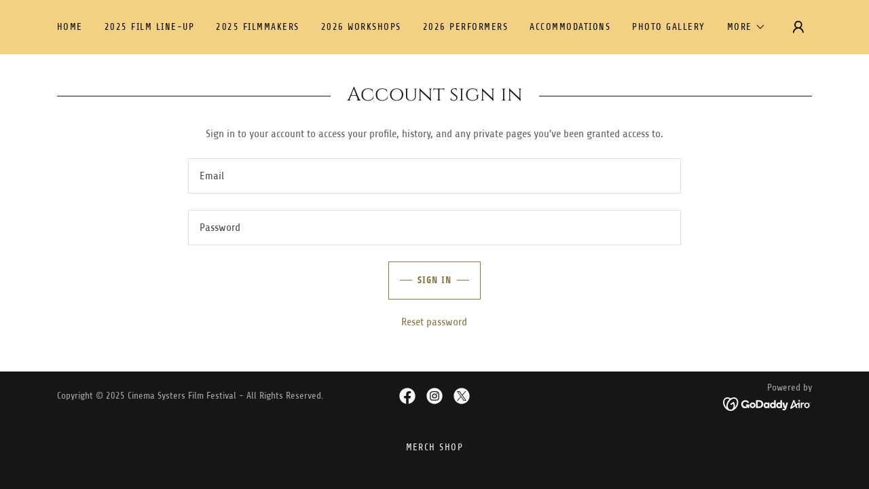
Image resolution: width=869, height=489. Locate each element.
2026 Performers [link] (465, 27)
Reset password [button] (434, 322)
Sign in (419, 280)
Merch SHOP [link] (435, 447)
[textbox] (434, 176)
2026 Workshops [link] (361, 27)
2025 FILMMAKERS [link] (257, 27)
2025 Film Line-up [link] (149, 27)
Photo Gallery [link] (668, 27)
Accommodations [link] (570, 27)
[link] (407, 396)
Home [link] (70, 27)
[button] (746, 27)
